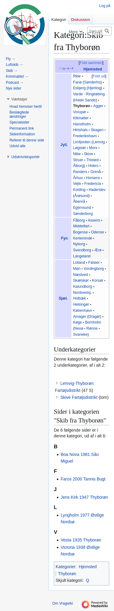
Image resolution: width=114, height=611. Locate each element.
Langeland (82, 256)
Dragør (94, 316)
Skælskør (81, 280)
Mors (93, 148)
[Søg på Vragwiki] (99, 31)
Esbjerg (79, 88)
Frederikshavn (85, 136)
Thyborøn (81, 106)
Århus (78, 178)
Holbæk (79, 298)
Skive (88, 154)
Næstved (80, 275)
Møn (77, 268)
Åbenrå (79, 201)
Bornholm (93, 322)
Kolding (79, 190)
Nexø (78, 328)
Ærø (98, 250)
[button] (19, 99)
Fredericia (92, 184)
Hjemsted (92, 69)
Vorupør (79, 112)
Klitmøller (80, 118)
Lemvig (99, 142)
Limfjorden (82, 142)
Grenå (95, 172)
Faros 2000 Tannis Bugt (82, 479)
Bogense (80, 232)
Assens (94, 220)
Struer (78, 160)
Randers (80, 172)
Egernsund (82, 207)
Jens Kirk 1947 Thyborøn (84, 497)
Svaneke (80, 334)
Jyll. (64, 145)
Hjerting (94, 88)
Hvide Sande (85, 100)
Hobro (93, 166)
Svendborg (82, 250)
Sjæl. (63, 298)
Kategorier (65, 566)
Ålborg (78, 166)
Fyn (64, 238)
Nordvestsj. (82, 292)
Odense (97, 232)
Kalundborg (82, 286)
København (82, 310)
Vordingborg (94, 268)
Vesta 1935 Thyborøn (80, 540)
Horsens (93, 178)
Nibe (77, 154)
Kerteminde (82, 238)
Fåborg (79, 220)
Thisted (92, 160)
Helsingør (81, 304)
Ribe (77, 76)
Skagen (97, 130)
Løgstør (79, 148)
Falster (94, 262)
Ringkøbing (95, 94)
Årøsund (81, 196)
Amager (79, 316)
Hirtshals (80, 130)
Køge (77, 322)
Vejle (77, 184)
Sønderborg (83, 214)
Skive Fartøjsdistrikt (78, 397)
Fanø (77, 82)
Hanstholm (82, 124)
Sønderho (92, 82)
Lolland (79, 262)
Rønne (92, 328)
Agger (98, 106)
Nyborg (79, 244)
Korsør (97, 280)
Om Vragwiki (62, 603)
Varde (78, 94)
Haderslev (97, 190)
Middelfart (81, 226)
